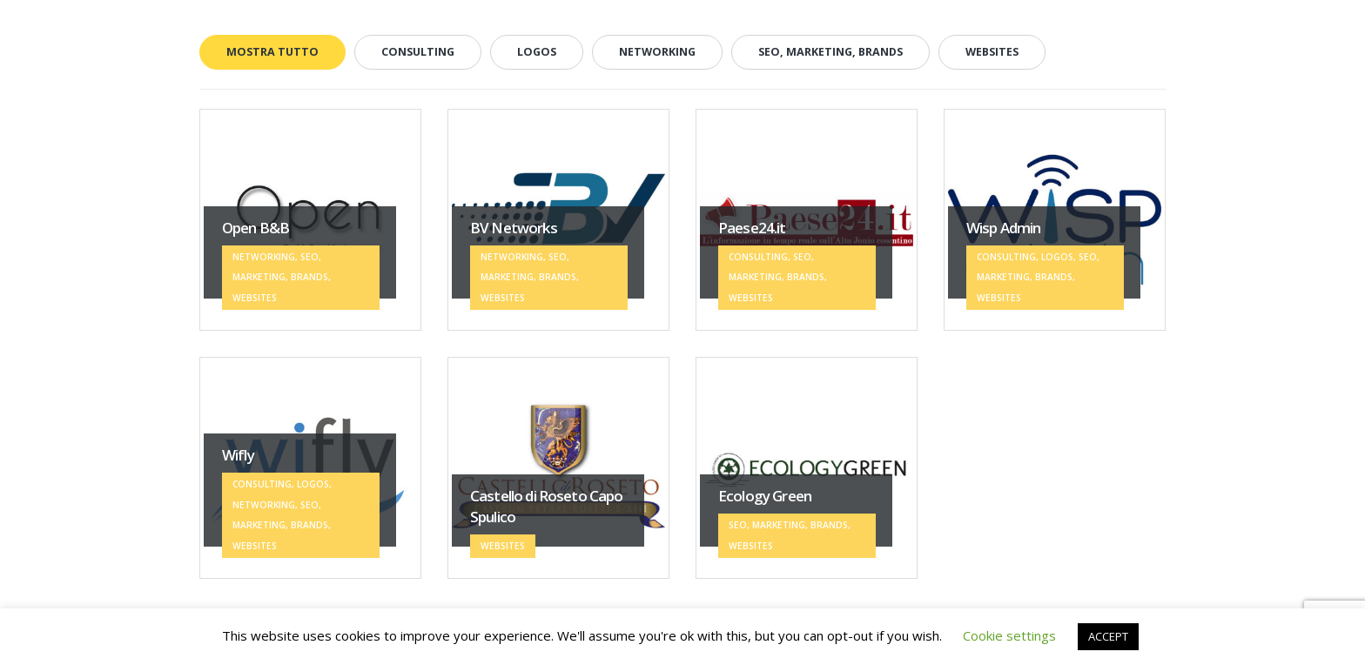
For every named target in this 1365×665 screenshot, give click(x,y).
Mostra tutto (272, 51)
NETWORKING (657, 51)
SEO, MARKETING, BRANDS (830, 51)
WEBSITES (992, 51)
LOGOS (536, 51)
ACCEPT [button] (1108, 636)
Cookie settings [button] (1009, 635)
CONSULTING (417, 51)
